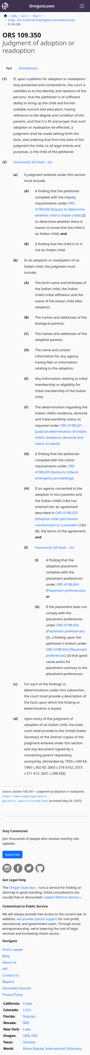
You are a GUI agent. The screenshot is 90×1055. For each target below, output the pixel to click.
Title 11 (37, 16)
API (4, 969)
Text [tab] (9, 68)
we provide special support (37, 919)
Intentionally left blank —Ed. (33, 162)
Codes (27, 1003)
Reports (8, 982)
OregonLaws (41, 6)
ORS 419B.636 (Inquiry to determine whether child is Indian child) (60, 209)
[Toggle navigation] (82, 6)
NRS (26, 1023)
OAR (26, 1035)
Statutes (29, 1016)
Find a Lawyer (12, 949)
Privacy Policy (12, 994)
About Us (9, 962)
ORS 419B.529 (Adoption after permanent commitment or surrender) (56, 518)
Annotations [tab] (32, 68)
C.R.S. (27, 1010)
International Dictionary (63, 1048)
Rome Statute (33, 1048)
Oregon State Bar (22, 887)
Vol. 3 (24, 16)
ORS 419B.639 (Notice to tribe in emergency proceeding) (56, 472)
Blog (5, 956)
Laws (27, 1029)
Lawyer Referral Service (61, 897)
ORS (14, 16)
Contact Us (10, 975)
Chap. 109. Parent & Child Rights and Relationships (41, 20)
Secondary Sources (16, 988)
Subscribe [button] (12, 854)
